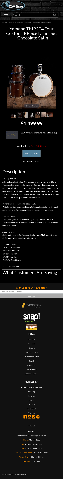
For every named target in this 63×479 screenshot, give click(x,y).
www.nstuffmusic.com (33, 448)
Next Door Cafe (32, 352)
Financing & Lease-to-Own (31, 387)
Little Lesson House (31, 357)
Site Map (31, 413)
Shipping (31, 392)
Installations (31, 365)
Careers (32, 348)
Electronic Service (31, 374)
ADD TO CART (31, 153)
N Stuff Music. (10, 474)
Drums (4, 23)
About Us (31, 340)
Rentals (31, 361)
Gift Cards (31, 405)
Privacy (31, 400)
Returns (31, 396)
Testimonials (31, 409)
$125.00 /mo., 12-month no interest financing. (31, 135)
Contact (31, 344)
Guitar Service (31, 370)
